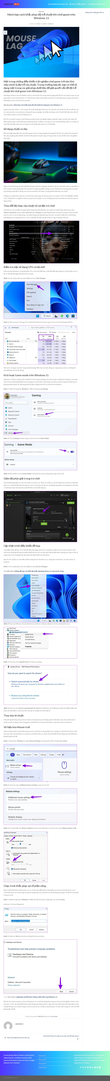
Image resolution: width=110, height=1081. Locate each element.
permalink (54, 1016)
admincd (51, 23)
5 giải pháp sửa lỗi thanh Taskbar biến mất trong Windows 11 (36, 997)
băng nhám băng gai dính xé (94, 12)
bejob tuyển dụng (77, 4)
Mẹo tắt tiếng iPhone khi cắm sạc (17, 1037)
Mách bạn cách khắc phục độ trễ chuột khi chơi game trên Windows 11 (38, 105)
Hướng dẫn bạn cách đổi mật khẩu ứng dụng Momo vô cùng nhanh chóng (39, 571)
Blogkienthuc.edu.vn (58, 4)
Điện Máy (41, 11)
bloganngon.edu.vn (11, 1077)
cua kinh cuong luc (96, 4)
